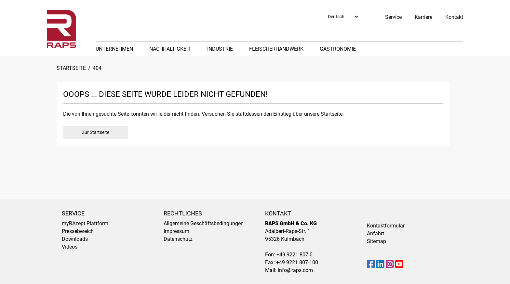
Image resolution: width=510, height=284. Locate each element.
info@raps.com (295, 270)
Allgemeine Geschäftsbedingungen (204, 223)
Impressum (176, 231)
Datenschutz (178, 239)
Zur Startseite (95, 132)
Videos (69, 247)
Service (393, 17)
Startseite (71, 68)
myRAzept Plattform (85, 223)
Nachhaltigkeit (170, 49)
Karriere (423, 17)
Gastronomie (338, 49)
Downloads (75, 239)
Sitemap (376, 241)
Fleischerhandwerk (276, 49)
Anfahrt (375, 233)
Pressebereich (78, 231)
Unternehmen (114, 49)
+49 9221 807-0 (294, 255)
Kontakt (454, 17)
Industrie (220, 49)
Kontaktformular (386, 226)
